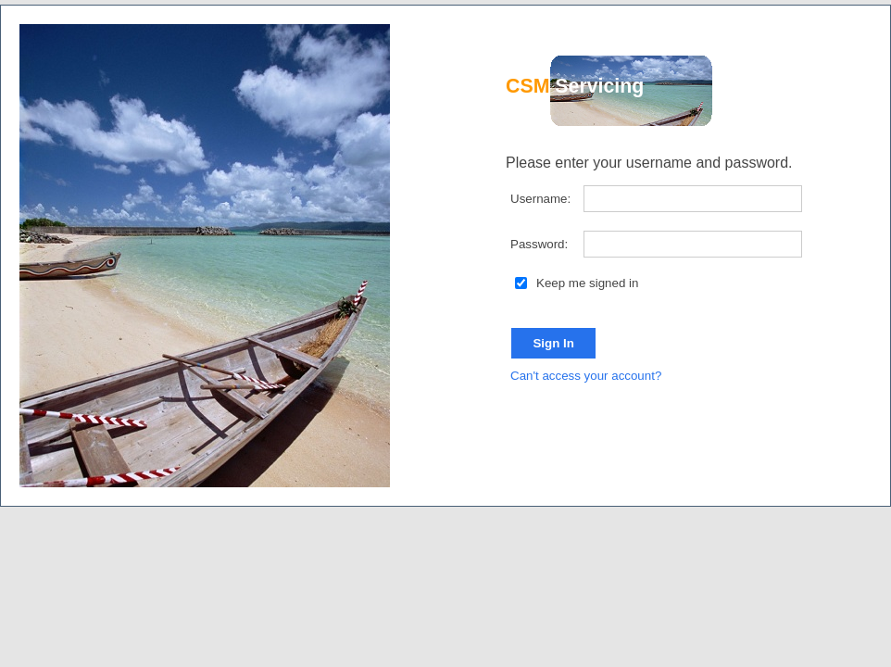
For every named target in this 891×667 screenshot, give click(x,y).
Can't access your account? (585, 376)
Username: (540, 199)
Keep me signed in (568, 283)
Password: (539, 244)
